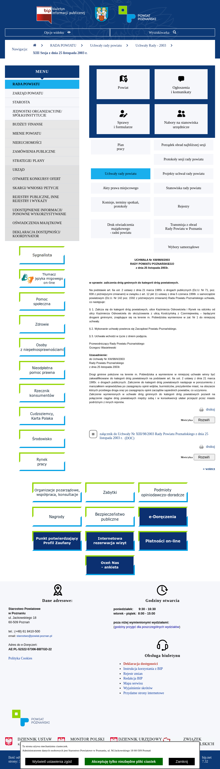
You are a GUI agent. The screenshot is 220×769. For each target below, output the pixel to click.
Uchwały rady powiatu (109, 45)
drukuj (210, 409)
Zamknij (182, 762)
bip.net (207, 760)
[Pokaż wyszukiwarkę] (162, 32)
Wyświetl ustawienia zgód (52, 762)
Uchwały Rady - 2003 (154, 45)
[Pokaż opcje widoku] (57, 32)
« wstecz (209, 469)
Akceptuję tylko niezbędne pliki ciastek (124, 762)
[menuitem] (42, 84)
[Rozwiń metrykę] (204, 420)
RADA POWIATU (66, 45)
